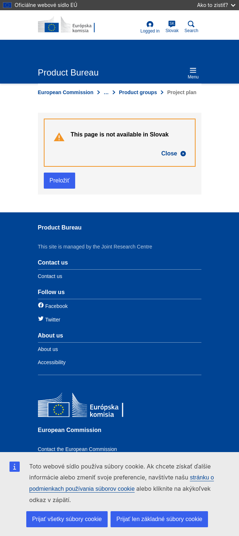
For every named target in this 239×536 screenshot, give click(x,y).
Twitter (52, 320)
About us (48, 349)
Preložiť (60, 180)
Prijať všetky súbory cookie (67, 519)
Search (191, 26)
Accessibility (52, 362)
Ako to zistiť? (216, 5)
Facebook (56, 306)
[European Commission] (91, 407)
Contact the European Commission (77, 449)
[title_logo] (73, 25)
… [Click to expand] (106, 92)
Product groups (138, 92)
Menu (193, 73)
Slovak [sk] (171, 26)
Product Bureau (60, 227)
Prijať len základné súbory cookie (159, 519)
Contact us (50, 276)
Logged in (150, 27)
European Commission (65, 92)
